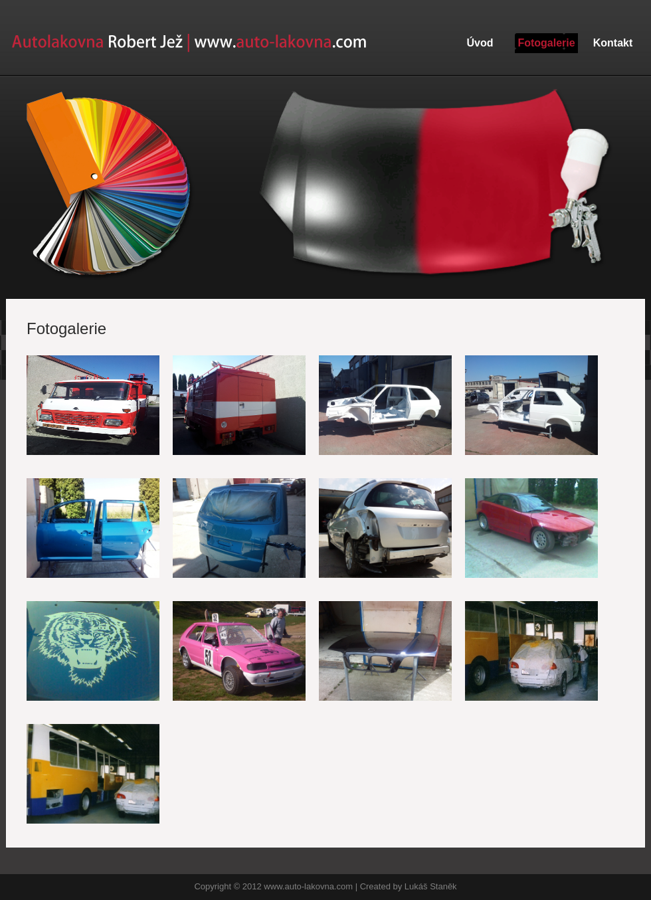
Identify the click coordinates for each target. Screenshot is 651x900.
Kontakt (613, 42)
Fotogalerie (546, 42)
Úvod (480, 42)
